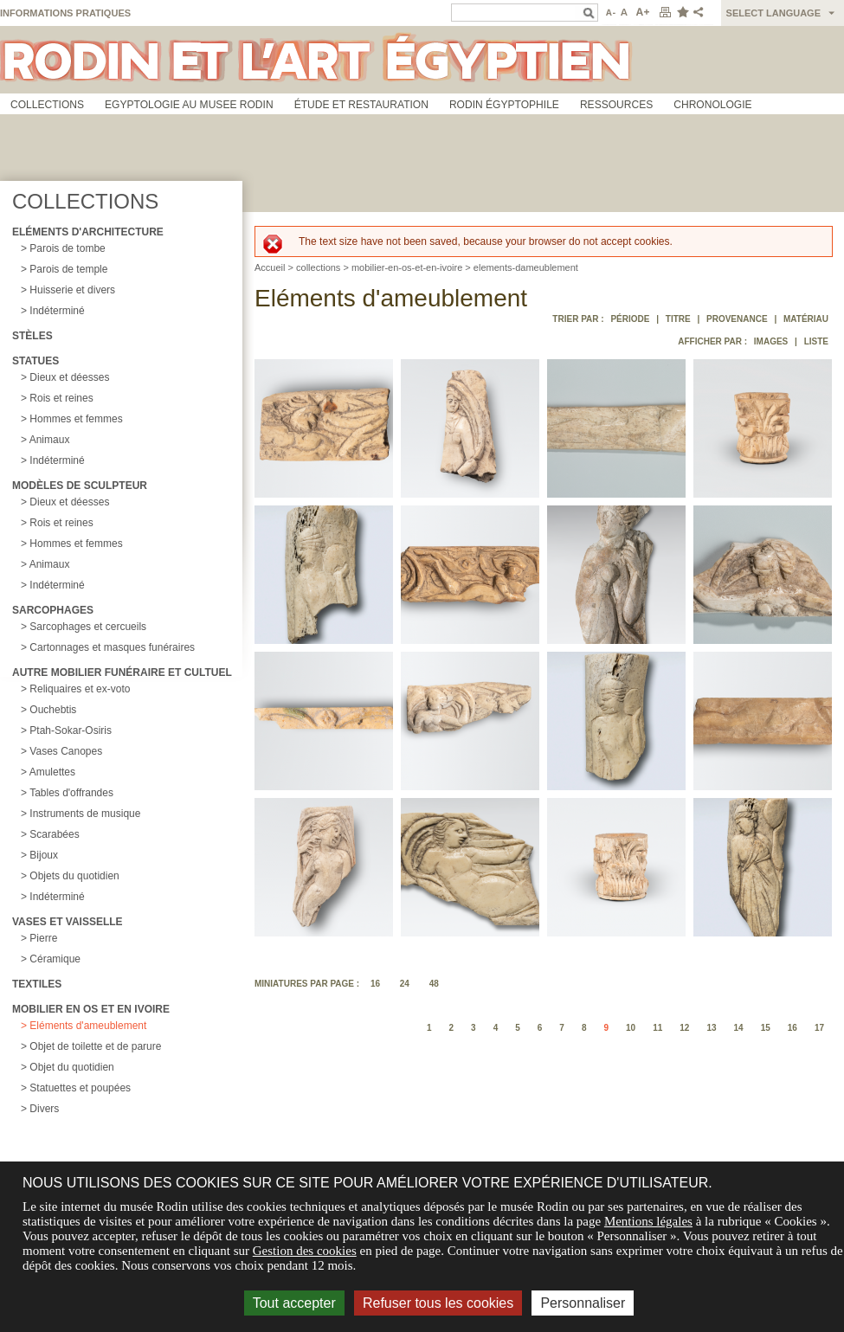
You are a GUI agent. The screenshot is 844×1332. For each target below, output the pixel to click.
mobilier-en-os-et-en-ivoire (406, 267)
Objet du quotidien (71, 1067)
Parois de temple (68, 269)
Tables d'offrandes (71, 793)
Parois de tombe (67, 248)
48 (434, 983)
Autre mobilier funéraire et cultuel (122, 672)
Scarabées (54, 834)
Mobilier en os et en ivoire (91, 1009)
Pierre (43, 938)
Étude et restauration (361, 105)
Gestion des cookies (305, 1251)
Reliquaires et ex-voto (79, 689)
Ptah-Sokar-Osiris (70, 730)
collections (318, 267)
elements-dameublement (526, 267)
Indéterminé (56, 311)
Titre (678, 319)
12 (684, 1028)
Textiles (36, 984)
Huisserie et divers (72, 290)
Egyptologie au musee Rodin (189, 105)
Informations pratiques (65, 13)
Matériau (805, 319)
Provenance (737, 319)
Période (629, 319)
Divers (44, 1109)
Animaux (49, 440)
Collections (47, 105)
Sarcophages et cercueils (87, 627)
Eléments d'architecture (88, 232)
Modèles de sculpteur (79, 485)
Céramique (55, 959)
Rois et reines (61, 398)
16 (375, 983)
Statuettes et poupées (80, 1088)
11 (657, 1028)
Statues (35, 361)
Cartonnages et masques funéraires (112, 647)
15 (765, 1028)
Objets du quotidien (74, 876)
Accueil (269, 267)
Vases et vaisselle (67, 922)
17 (819, 1028)
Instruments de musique (84, 814)
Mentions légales (648, 1221)
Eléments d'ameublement (87, 1026)
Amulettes (52, 772)
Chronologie (712, 105)
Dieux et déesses (69, 377)
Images (771, 341)
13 (711, 1028)
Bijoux (43, 855)
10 (630, 1028)
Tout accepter (294, 1303)
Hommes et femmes (75, 419)
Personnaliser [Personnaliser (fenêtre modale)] (582, 1303)
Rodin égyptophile (504, 105)
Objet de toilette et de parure (95, 1046)
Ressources (616, 105)
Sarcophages (52, 610)
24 (404, 983)
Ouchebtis (52, 710)
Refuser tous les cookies (438, 1303)
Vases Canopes (65, 751)
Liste (816, 341)
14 (739, 1028)
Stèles (32, 336)
